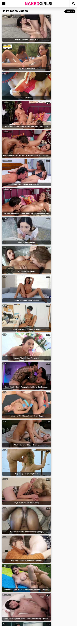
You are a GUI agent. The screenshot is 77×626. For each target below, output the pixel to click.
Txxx (4, 102)
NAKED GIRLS (13, 606)
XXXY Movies (44, 37)
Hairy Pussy (45, 538)
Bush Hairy (9, 553)
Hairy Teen (45, 582)
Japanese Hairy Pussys (13, 523)
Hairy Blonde (9, 563)
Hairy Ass (8, 577)
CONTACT (38, 612)
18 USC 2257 (64, 606)
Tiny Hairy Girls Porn (48, 553)
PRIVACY (39, 606)
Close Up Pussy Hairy (13, 528)
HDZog (5, 187)
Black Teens (45, 518)
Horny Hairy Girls (47, 587)
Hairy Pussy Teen (47, 543)
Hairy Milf (8, 582)
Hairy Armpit (45, 548)
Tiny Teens (9, 558)
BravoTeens (6, 230)
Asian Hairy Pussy (11, 568)
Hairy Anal (8, 543)
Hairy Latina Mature (12, 573)
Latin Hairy (45, 528)
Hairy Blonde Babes (48, 533)
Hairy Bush (9, 538)
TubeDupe (43, 295)
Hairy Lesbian (46, 577)
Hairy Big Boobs (11, 587)
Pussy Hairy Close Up (49, 523)
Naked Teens (9, 548)
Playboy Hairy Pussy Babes (51, 563)
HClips (5, 16)
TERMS (28, 606)
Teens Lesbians (10, 533)
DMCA (51, 606)
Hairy (7, 518)
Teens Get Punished (48, 568)
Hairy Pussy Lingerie (48, 558)
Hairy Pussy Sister (48, 573)
